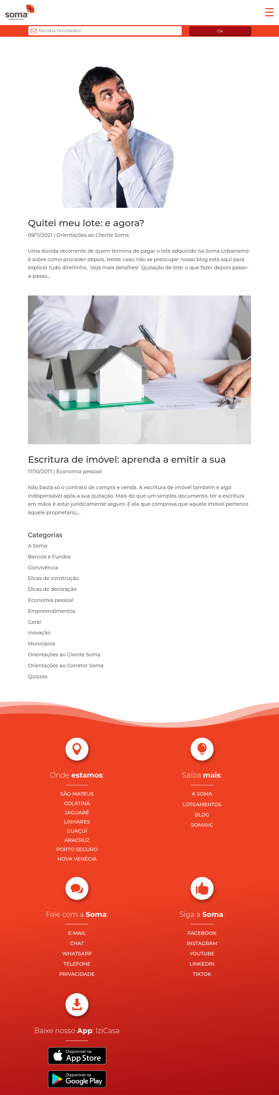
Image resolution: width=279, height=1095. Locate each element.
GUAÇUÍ (77, 831)
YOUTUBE (202, 953)
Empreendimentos (51, 611)
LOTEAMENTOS (201, 804)
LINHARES (77, 822)
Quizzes (37, 676)
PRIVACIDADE (77, 974)
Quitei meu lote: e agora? (86, 223)
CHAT (77, 943)
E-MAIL (77, 933)
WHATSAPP (77, 953)
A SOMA (202, 794)
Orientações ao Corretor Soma (66, 665)
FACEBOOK (201, 933)
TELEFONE (77, 964)
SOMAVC (202, 825)
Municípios (41, 643)
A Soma (37, 546)
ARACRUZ (76, 840)
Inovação (39, 633)
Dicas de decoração (52, 589)
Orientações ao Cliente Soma (93, 235)
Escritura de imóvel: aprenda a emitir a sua (127, 459)
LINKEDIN (202, 964)
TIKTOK (202, 974)
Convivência (43, 567)
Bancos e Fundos (49, 557)
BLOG (202, 815)
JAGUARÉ (77, 812)
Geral (34, 622)
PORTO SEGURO (77, 849)
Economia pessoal (79, 471)
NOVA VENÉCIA (77, 859)
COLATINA (77, 803)
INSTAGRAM (202, 943)
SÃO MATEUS (77, 794)
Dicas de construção (53, 578)
